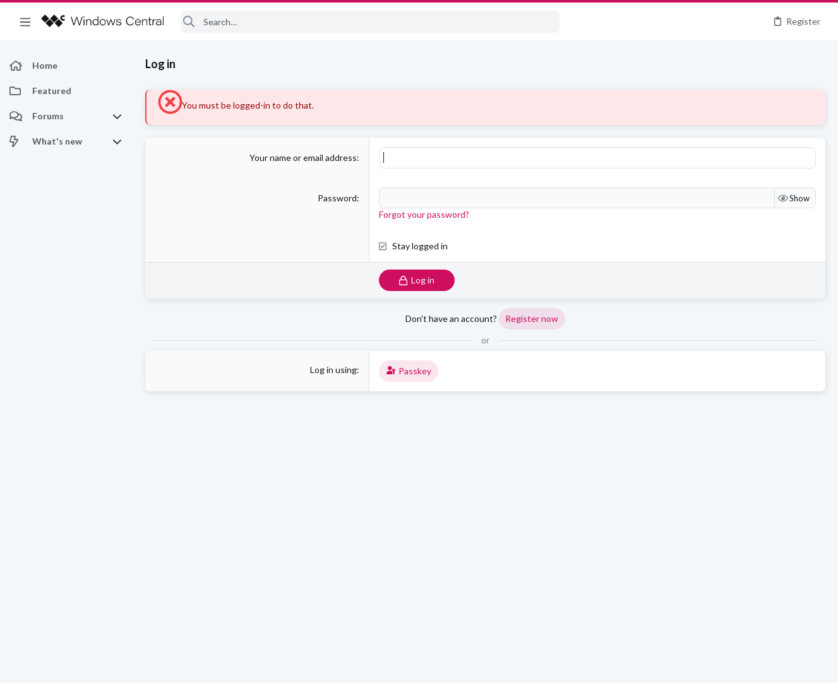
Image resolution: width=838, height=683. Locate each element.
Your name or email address (303, 157)
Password (337, 198)
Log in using (333, 369)
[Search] (370, 22)
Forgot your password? (424, 214)
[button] (25, 21)
